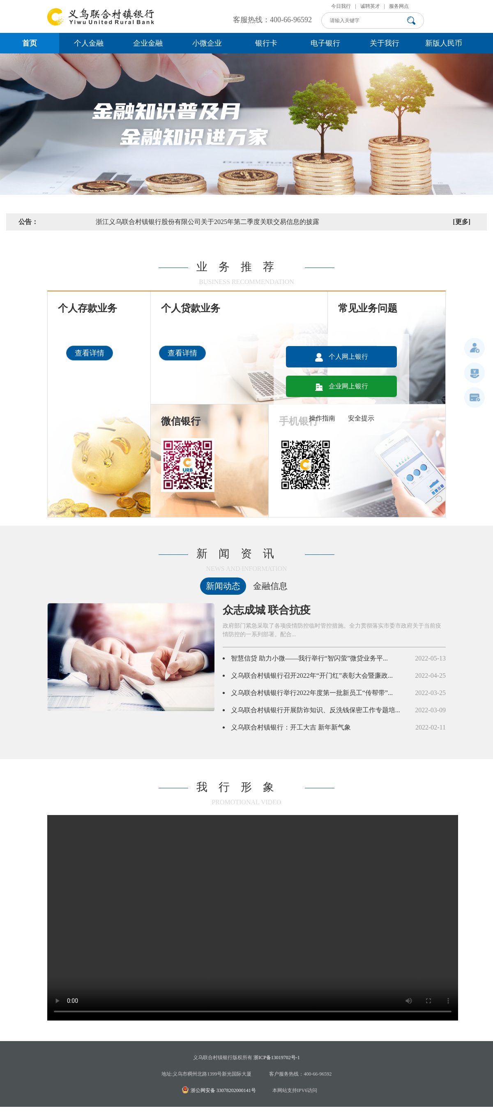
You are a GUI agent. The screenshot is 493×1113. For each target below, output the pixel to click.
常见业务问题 (367, 308)
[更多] (461, 221)
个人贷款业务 (190, 308)
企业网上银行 (341, 386)
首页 (29, 43)
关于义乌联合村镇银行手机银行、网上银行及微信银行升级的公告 (158, 221)
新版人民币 (443, 43)
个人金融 (89, 43)
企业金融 (148, 43)
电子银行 (325, 43)
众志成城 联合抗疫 (267, 610)
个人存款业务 (87, 308)
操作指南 (322, 418)
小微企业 (207, 43)
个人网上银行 (341, 356)
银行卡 (266, 43)
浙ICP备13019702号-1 (276, 1057)
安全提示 (361, 418)
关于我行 (384, 43)
